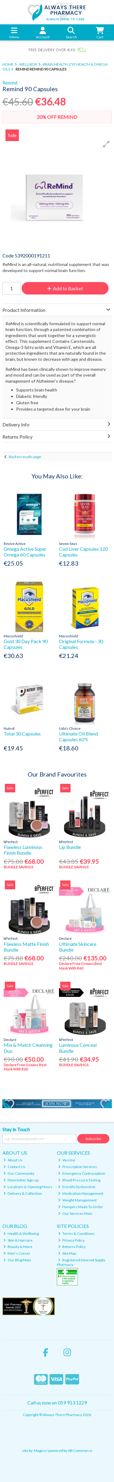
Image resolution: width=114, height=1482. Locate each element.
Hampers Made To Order (80, 1207)
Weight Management (77, 1200)
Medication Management (80, 1193)
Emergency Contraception (81, 1173)
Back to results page (25, 456)
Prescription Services (77, 1166)
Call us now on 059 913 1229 (57, 1402)
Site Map (67, 1253)
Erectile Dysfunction (76, 1186)
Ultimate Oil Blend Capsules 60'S (78, 736)
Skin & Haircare (18, 1240)
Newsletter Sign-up (21, 1180)
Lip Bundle (70, 847)
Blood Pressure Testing (79, 1180)
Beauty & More (17, 1246)
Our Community (18, 1173)
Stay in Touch (16, 1129)
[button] (106, 144)
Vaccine (66, 1160)
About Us (12, 1160)
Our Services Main (75, 1213)
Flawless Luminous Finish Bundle (23, 850)
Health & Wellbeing (21, 1233)
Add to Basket (65, 288)
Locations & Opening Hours (27, 1186)
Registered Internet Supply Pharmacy (81, 1262)
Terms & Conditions (76, 1233)
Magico (40, 1450)
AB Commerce (80, 1450)
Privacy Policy (71, 1240)
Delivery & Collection (22, 1193)
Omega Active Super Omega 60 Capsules (25, 551)
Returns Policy (72, 1246)
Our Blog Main (17, 1260)
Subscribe (93, 1138)
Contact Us (14, 1166)
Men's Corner (16, 1253)
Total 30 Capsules (22, 733)
